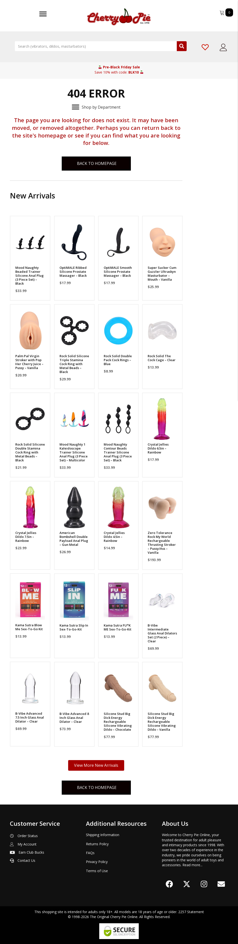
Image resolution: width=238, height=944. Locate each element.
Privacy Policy (97, 861)
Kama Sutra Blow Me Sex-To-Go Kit (29, 627)
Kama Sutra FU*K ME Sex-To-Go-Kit (117, 627)
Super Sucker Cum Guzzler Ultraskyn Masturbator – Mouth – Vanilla (161, 273)
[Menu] (43, 14)
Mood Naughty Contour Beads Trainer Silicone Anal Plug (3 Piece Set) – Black (117, 452)
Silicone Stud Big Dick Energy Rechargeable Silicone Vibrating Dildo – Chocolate (117, 721)
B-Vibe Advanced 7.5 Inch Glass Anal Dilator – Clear (29, 717)
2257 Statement (191, 911)
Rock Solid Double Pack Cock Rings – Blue (117, 360)
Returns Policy (97, 844)
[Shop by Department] (96, 107)
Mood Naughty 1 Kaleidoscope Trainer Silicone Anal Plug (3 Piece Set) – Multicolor (73, 452)
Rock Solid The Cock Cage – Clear (161, 358)
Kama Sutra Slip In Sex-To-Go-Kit (73, 627)
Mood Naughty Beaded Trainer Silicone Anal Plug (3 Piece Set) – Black (29, 275)
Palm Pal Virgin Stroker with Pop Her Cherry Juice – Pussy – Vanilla (29, 362)
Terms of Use (97, 870)
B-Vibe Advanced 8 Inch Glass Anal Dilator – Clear (74, 717)
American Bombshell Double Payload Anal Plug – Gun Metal (73, 539)
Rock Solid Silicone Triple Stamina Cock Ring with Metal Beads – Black (74, 364)
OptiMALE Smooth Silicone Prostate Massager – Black (117, 271)
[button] (169, 884)
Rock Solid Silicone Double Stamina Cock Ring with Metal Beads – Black (30, 452)
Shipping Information (102, 835)
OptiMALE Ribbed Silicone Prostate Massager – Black (72, 271)
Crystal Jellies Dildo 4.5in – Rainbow (113, 537)
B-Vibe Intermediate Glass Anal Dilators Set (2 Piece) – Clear (162, 633)
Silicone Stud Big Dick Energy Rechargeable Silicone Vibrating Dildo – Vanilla (161, 721)
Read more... (192, 865)
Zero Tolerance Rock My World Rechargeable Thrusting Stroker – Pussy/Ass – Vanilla (161, 543)
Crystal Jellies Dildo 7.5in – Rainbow (25, 537)
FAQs (90, 852)
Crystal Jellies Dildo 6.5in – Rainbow (157, 448)
